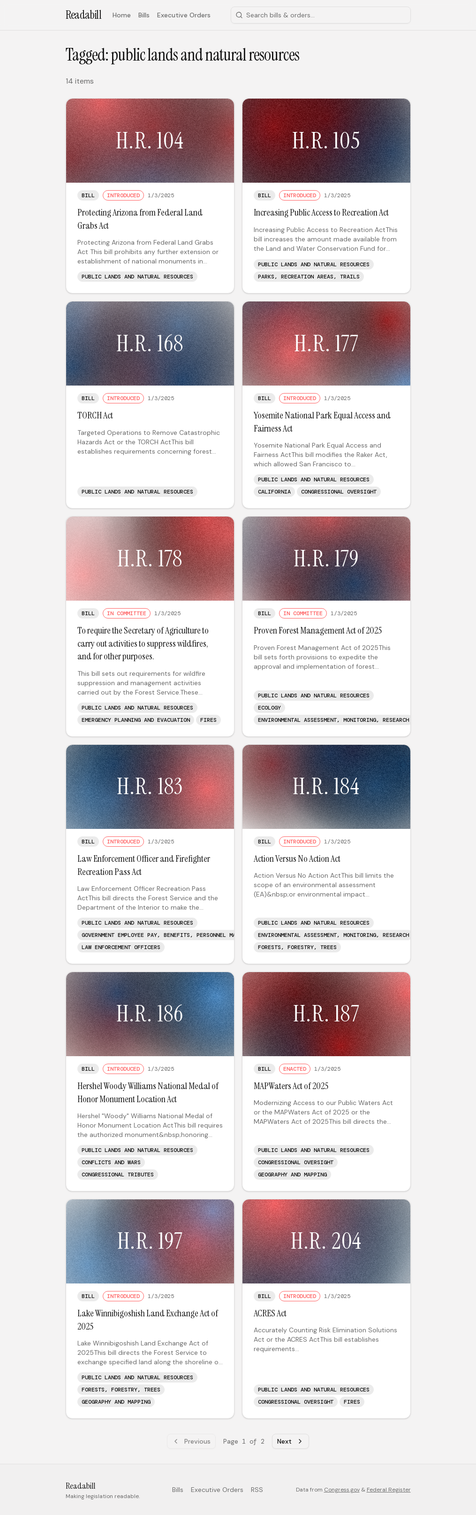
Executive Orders (184, 15)
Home (122, 15)
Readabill (84, 15)
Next (290, 1441)
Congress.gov (342, 1489)
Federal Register (389, 1489)
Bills (144, 15)
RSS (257, 1489)
